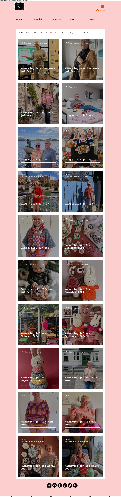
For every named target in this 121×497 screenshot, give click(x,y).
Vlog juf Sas (54, 33)
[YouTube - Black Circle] (54, 485)
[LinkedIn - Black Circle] (75, 485)
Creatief (44, 33)
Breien (64, 33)
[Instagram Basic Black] (49, 485)
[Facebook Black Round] (59, 485)
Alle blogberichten (24, 33)
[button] (102, 6)
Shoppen (72, 33)
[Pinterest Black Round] (65, 485)
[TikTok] (70, 485)
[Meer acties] (56, 43)
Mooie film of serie (85, 33)
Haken (35, 33)
